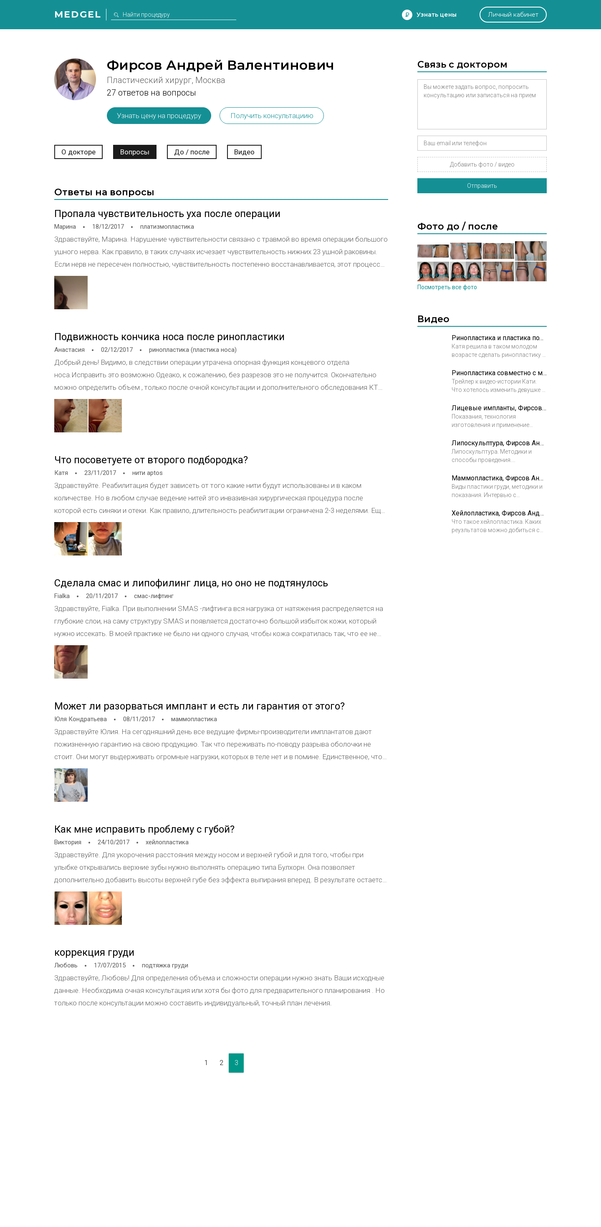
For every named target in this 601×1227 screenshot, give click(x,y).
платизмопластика (167, 226)
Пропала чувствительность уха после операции (167, 214)
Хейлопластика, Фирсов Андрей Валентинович (499, 513)
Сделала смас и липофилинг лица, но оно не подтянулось (191, 583)
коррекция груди (94, 952)
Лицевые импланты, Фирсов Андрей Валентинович (499, 408)
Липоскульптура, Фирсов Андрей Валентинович (499, 443)
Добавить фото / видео (482, 164)
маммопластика (194, 719)
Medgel (77, 14)
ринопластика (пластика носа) (193, 349)
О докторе (78, 152)
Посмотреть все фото (447, 287)
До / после (192, 152)
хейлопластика (167, 842)
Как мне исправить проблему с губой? (144, 829)
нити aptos (147, 473)
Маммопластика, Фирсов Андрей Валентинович (499, 478)
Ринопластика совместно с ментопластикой (499, 373)
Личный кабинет (513, 14)
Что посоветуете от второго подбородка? (151, 460)
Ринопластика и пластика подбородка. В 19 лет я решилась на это (499, 338)
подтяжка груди (165, 965)
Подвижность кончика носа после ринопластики (169, 337)
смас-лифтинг (154, 596)
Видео (244, 152)
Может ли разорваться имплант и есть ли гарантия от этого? (199, 706)
